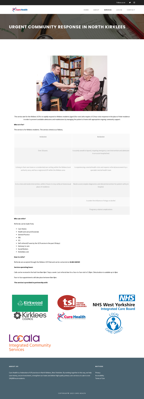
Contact (131, 10)
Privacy (97, 373)
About (96, 10)
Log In (119, 10)
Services (108, 10)
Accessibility (99, 375)
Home (86, 10)
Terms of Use (100, 378)
